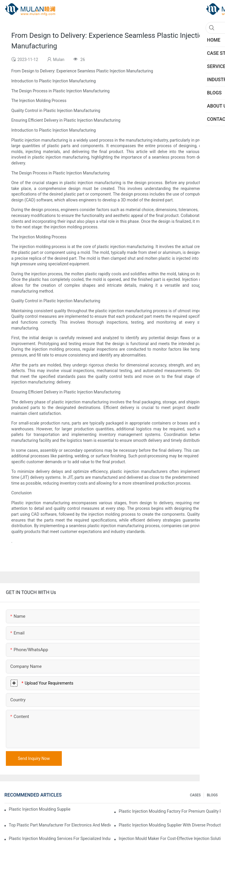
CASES (195, 795)
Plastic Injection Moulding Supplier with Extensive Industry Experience (39, 809)
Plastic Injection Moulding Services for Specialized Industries (60, 838)
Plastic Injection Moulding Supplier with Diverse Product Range (170, 825)
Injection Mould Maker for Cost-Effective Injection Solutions (170, 838)
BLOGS (212, 795)
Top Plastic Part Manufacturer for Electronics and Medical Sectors (60, 825)
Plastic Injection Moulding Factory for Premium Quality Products (170, 811)
